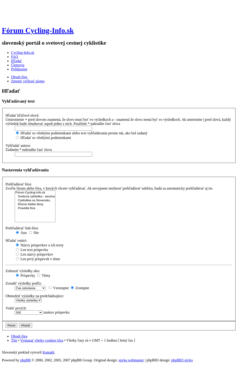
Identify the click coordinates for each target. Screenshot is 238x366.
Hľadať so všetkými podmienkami (43, 138)
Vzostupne (59, 288)
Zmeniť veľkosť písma (27, 81)
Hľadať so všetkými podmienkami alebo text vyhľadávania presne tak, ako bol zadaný (81, 133)
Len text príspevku (32, 250)
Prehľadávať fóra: (19, 184)
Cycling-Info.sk (22, 53)
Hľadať (16, 61)
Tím (14, 340)
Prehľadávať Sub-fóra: (22, 228)
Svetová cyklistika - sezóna (35, 197)
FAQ (14, 57)
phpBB (25, 360)
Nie (34, 233)
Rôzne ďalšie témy (35, 204)
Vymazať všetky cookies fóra (41, 340)
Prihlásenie (19, 69)
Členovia (17, 65)
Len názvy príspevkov (34, 254)
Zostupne (80, 288)
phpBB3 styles (182, 360)
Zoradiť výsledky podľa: (24, 283)
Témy (43, 275)
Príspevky (25, 275)
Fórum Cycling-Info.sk (38, 30)
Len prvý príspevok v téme (38, 259)
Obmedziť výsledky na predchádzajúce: (35, 296)
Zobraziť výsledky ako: (23, 271)
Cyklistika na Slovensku (35, 200)
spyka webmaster (131, 360)
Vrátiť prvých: (16, 308)
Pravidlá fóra (35, 208)
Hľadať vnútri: (16, 240)
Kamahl (48, 352)
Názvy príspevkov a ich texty (40, 245)
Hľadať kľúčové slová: (22, 115)
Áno (21, 233)
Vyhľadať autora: (18, 145)
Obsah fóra (19, 77)
